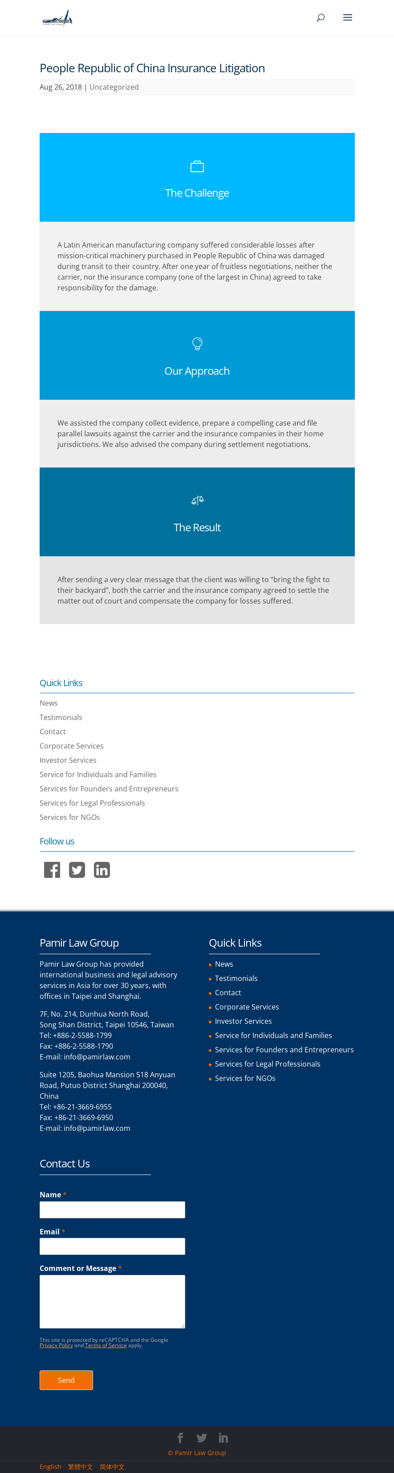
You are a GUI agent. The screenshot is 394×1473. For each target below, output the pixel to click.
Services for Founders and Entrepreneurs (109, 789)
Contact (53, 731)
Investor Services (68, 760)
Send (66, 1380)
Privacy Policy (56, 1345)
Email (52, 1232)
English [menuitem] (50, 1466)
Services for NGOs (70, 817)
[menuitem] (54, 1467)
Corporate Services (72, 746)
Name (53, 1195)
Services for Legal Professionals (92, 803)
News (49, 703)
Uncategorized (114, 87)
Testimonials (61, 717)
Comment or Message (81, 1268)
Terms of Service (106, 1345)
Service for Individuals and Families (98, 774)
